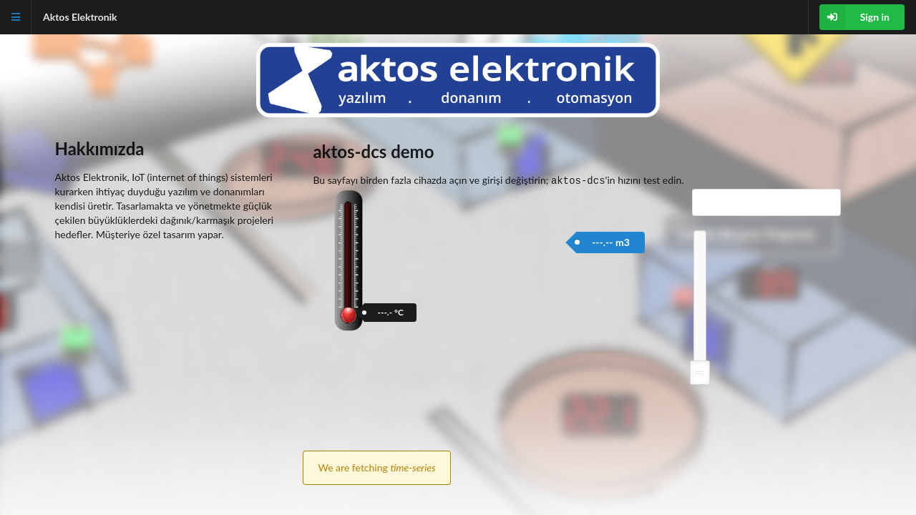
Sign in (854, 17)
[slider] (700, 371)
